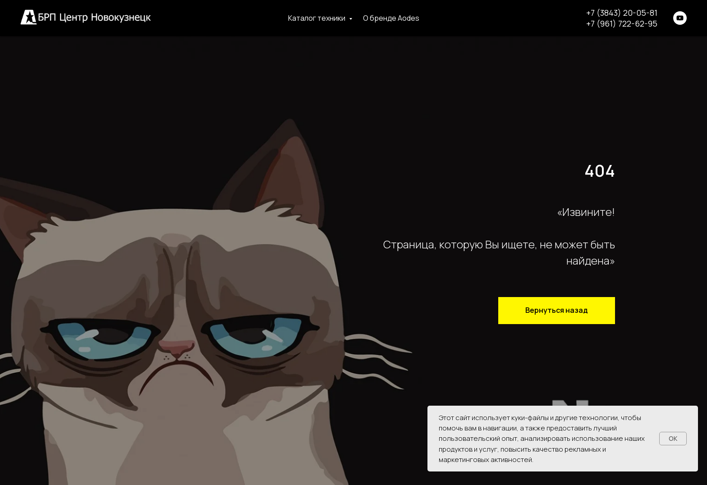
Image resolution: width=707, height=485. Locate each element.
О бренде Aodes (391, 18)
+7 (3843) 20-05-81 (621, 12)
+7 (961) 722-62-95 (621, 23)
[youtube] (680, 18)
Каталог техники (317, 18)
